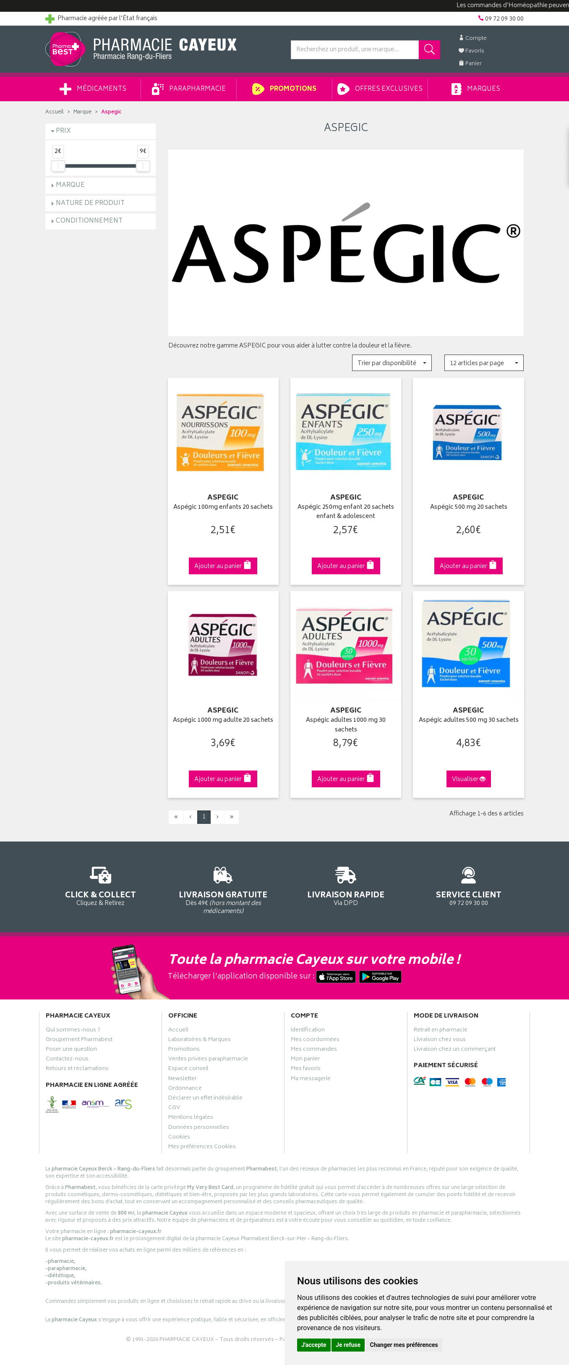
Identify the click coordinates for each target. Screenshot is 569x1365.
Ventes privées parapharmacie (208, 1060)
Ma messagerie (311, 1080)
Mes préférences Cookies (202, 1148)
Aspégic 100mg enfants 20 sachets (223, 508)
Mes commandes (314, 1050)
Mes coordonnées (315, 1040)
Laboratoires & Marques (199, 1040)
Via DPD (346, 885)
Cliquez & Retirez (100, 885)
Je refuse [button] (348, 1344)
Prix (63, 131)
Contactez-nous (67, 1060)
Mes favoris (306, 1069)
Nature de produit (90, 203)
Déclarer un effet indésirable (205, 1099)
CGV (174, 1109)
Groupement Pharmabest (79, 1040)
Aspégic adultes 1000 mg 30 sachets (346, 725)
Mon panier (305, 1060)
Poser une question (71, 1050)
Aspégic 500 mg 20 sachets (468, 508)
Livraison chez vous (440, 1040)
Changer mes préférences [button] (404, 1344)
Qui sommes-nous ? (73, 1031)
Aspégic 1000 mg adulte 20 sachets (223, 721)
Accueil (54, 112)
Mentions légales (190, 1118)
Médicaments (93, 89)
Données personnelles (198, 1128)
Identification (308, 1031)
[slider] (58, 166)
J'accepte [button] (313, 1344)
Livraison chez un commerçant (455, 1050)
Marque (82, 112)
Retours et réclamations (77, 1069)
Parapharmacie (189, 89)
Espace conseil (188, 1069)
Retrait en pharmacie (440, 1031)
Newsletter (182, 1080)
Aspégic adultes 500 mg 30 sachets (469, 721)
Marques (476, 89)
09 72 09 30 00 (469, 885)
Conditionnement (89, 221)
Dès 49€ (223, 889)
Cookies (179, 1138)
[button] (391, 363)
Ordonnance (185, 1089)
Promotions (284, 89)
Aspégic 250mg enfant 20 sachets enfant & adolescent (346, 512)
